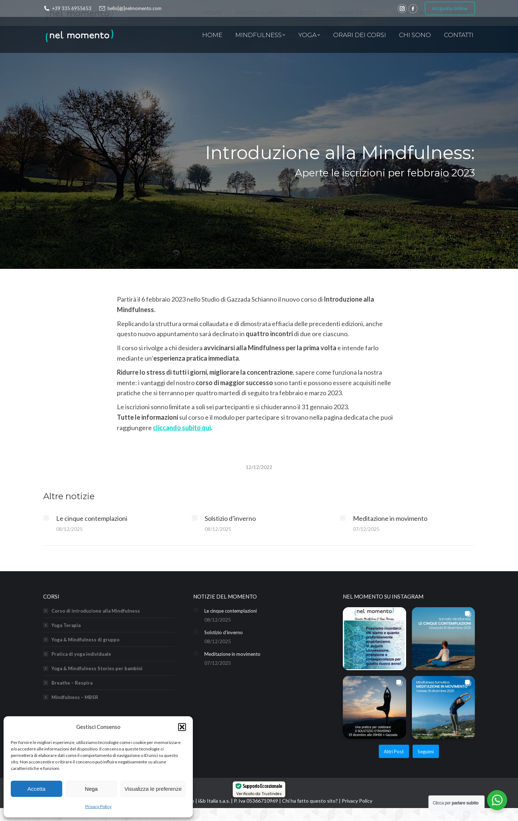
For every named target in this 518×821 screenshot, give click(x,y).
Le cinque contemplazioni (91, 518)
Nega (91, 789)
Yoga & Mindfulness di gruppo (85, 639)
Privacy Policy (98, 806)
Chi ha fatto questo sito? (310, 801)
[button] (182, 727)
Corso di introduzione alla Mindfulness (95, 611)
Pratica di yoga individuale (81, 654)
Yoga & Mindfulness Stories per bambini (96, 668)
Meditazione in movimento (390, 518)
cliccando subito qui (182, 428)
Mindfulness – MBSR (74, 697)
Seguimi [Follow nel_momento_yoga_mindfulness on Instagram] (426, 751)
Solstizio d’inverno (230, 518)
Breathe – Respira (71, 683)
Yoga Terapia (66, 625)
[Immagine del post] (46, 518)
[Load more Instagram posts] (394, 751)
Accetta (36, 789)
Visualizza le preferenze (153, 789)
